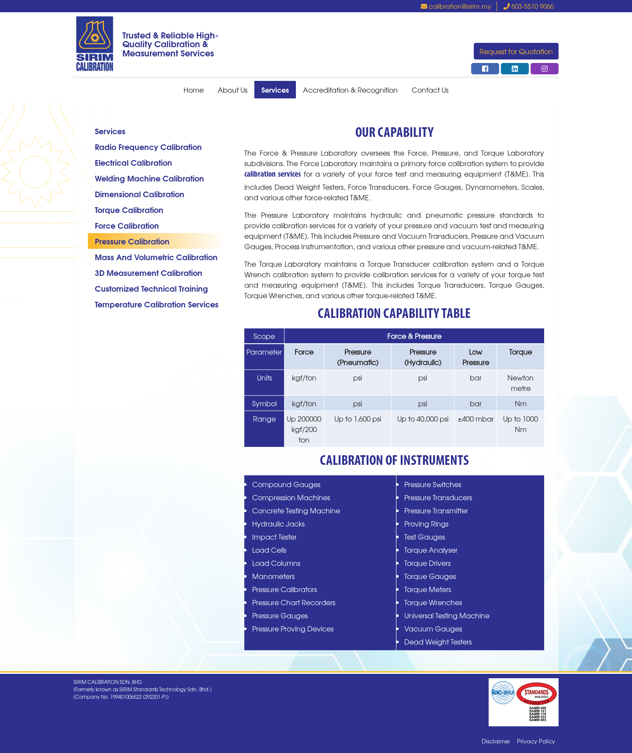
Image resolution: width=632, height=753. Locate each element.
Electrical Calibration (133, 162)
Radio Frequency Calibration (148, 146)
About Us (232, 89)
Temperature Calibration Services (157, 304)
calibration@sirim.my (456, 5)
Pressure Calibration (132, 241)
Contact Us (430, 89)
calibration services (272, 175)
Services (275, 89)
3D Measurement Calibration (148, 272)
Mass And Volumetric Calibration (156, 256)
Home (194, 89)
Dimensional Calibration (139, 193)
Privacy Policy (536, 741)
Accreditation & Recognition (350, 89)
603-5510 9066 (529, 5)
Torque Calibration (129, 209)
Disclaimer (496, 741)
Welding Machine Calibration (149, 178)
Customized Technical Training (151, 288)
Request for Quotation (516, 51)
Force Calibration (127, 225)
